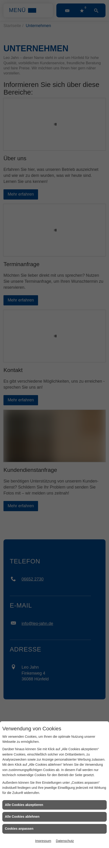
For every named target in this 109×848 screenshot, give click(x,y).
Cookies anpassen (19, 828)
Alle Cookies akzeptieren (24, 805)
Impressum (43, 841)
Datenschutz (65, 841)
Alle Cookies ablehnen (22, 816)
